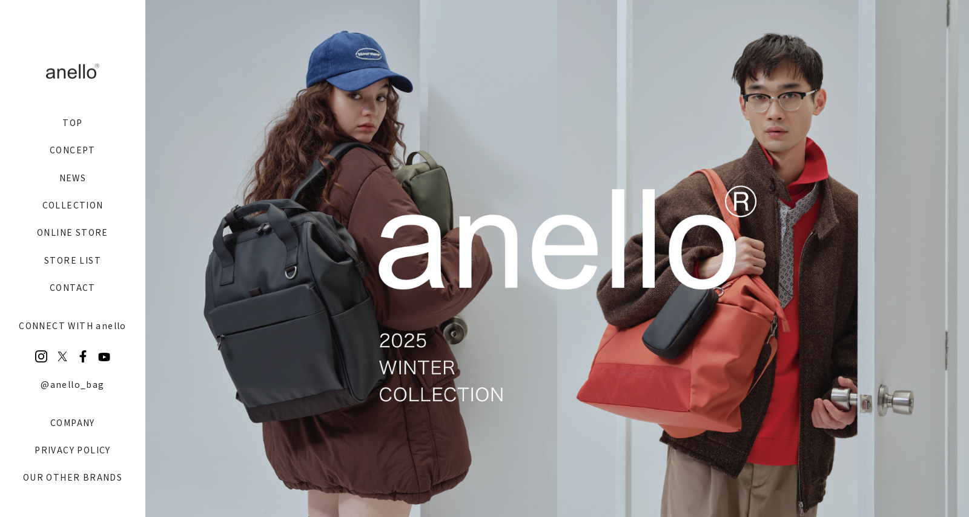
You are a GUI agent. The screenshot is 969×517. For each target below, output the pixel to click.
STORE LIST (72, 260)
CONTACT (73, 287)
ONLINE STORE (72, 232)
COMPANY (72, 422)
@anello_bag (72, 384)
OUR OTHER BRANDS (72, 477)
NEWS (73, 178)
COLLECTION (73, 205)
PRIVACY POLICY (73, 450)
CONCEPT (73, 150)
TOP (72, 122)
